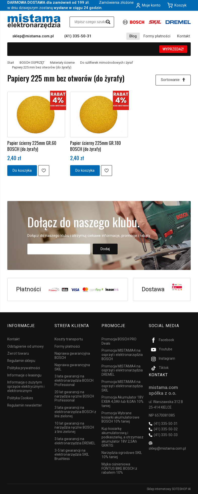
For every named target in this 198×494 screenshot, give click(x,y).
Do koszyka (22, 170)
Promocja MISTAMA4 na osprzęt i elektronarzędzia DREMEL (122, 370)
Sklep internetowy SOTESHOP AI (169, 489)
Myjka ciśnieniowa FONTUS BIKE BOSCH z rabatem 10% (119, 468)
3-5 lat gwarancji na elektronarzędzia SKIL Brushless (72, 454)
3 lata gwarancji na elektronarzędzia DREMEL (75, 441)
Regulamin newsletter (24, 405)
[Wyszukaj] (108, 22)
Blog (133, 36)
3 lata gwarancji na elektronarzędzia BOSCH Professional (74, 380)
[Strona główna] (34, 21)
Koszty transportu (69, 339)
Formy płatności (156, 36)
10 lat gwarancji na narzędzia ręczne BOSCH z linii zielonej (74, 427)
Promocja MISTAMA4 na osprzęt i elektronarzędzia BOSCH (122, 354)
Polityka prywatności (23, 368)
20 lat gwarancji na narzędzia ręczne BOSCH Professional (74, 396)
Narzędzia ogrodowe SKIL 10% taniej (122, 455)
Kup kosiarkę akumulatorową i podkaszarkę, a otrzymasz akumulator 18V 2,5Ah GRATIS (122, 437)
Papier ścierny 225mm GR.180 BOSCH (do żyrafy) (95, 146)
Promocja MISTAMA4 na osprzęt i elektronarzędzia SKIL (122, 386)
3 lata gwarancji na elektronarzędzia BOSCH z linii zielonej (75, 412)
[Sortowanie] (173, 80)
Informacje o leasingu (24, 375)
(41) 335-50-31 (77, 36)
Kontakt (183, 36)
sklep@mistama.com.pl (33, 36)
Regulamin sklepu (21, 361)
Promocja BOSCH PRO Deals (119, 341)
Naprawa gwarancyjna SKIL (72, 367)
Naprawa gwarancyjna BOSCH (72, 355)
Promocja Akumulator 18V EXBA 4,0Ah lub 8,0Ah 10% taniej (122, 401)
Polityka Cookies (20, 398)
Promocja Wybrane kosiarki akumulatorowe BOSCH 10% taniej (120, 417)
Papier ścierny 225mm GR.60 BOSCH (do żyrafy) (31, 146)
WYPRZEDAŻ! (173, 49)
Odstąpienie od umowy (25, 346)
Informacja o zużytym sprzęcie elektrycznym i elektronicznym (25, 386)
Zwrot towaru (18, 353)
